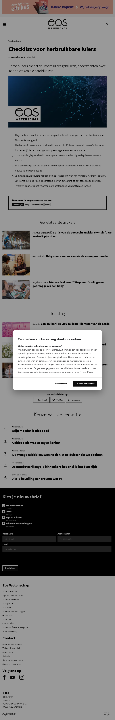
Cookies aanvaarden (85, 383)
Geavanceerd (61, 383)
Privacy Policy (86, 371)
